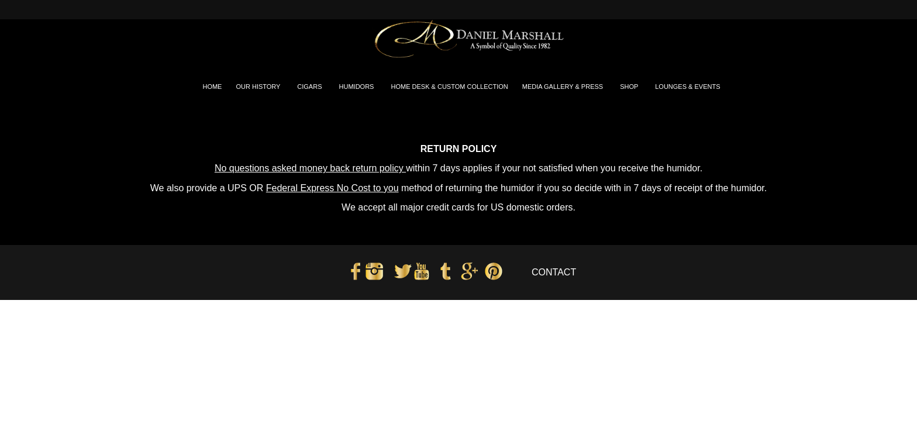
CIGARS (310, 86)
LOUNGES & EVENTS (688, 86)
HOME (212, 86)
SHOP (630, 86)
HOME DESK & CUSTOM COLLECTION (449, 86)
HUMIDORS (357, 86)
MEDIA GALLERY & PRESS (563, 86)
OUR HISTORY (259, 86)
